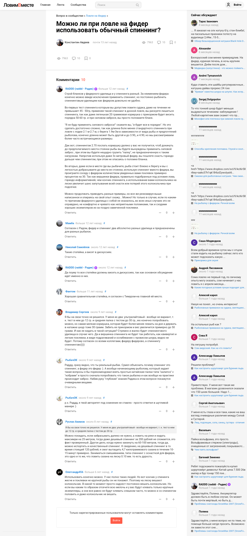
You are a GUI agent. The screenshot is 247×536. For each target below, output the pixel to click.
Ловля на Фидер (96, 15)
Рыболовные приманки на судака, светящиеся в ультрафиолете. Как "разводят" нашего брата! (218, 307)
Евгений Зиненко (209, 457)
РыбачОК (71, 360)
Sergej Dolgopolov (210, 99)
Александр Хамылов (212, 355)
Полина (203, 511)
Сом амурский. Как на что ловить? (211, 348)
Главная (45, 4)
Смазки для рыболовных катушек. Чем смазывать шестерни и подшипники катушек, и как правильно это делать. (218, 176)
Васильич (205, 430)
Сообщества (78, 4)
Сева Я (203, 335)
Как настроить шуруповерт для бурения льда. (217, 368)
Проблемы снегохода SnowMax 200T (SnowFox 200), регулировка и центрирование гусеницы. (218, 504)
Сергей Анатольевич (212, 403)
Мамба (70, 223)
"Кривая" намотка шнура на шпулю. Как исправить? (218, 91)
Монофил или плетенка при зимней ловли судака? (218, 118)
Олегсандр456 (74, 472)
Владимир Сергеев (77, 312)
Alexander (205, 48)
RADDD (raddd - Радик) (80, 88)
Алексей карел (208, 295)
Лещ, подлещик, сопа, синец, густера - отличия (218, 422)
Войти (116, 520)
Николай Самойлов (78, 247)
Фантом (70, 291)
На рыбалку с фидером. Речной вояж (213, 203)
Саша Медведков (210, 241)
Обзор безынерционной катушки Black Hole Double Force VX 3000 (218, 41)
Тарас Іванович (208, 21)
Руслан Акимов (75, 421)
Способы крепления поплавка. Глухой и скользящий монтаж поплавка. (218, 149)
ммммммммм (208, 126)
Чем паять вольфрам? (204, 449)
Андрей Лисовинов (211, 268)
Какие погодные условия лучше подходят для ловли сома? (218, 287)
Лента (61, 4)
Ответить (70, 212)
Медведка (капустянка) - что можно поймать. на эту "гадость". (218, 68)
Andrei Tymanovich (210, 75)
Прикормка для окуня (204, 260)
